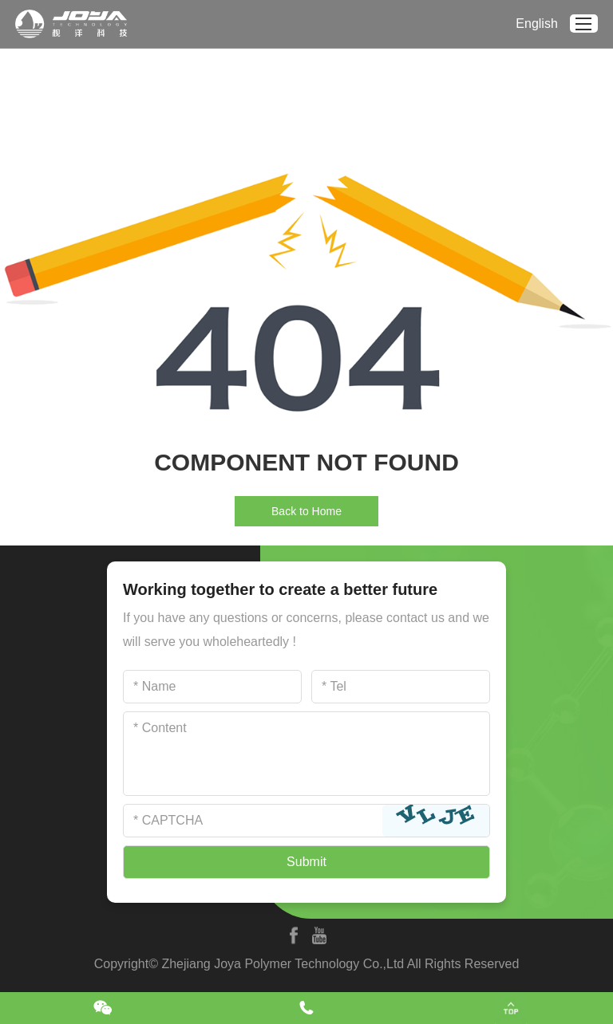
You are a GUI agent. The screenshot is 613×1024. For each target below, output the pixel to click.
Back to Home (306, 511)
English (536, 23)
